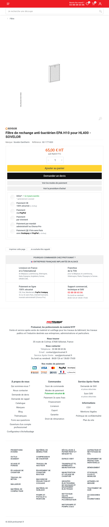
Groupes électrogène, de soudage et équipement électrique (66, 485)
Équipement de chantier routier (41, 472)
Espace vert (65, 458)
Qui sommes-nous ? (20, 386)
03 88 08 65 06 (75, 292)
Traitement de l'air (92, 489)
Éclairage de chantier (14, 471)
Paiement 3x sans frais (54, 397)
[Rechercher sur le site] (52, 11)
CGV (88, 407)
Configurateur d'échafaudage (20, 431)
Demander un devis (55, 175)
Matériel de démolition (40, 451)
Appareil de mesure (91, 482)
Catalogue (20, 403)
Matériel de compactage (14, 490)
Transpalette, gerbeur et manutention (66, 466)
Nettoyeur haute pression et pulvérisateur (66, 497)
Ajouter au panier (54, 168)
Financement (54, 402)
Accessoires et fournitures (91, 497)
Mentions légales (88, 411)
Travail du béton (14, 478)
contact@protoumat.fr (56, 352)
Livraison (54, 406)
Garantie (54, 414)
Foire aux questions (20, 420)
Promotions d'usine (14, 451)
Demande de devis (20, 394)
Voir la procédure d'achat (54, 188)
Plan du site (88, 420)
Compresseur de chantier (41, 458)
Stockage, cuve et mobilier (90, 474)
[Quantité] (55, 160)
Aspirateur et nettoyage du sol (92, 452)
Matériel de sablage (40, 489)
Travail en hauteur (39, 465)
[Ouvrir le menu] (8, 3)
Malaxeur (13, 484)
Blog (20, 411)
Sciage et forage (13, 465)
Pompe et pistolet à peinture (39, 497)
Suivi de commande (54, 386)
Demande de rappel (20, 399)
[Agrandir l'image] (100, 118)
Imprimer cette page (15, 249)
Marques (20, 407)
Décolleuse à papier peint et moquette (66, 452)
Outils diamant (12, 458)
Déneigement (91, 467)
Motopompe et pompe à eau (66, 506)
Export (55, 410)
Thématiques (20, 416)
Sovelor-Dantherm (22, 142)
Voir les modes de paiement (54, 183)
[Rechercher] (100, 11)
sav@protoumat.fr (63, 355)
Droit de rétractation (54, 419)
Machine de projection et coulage (41, 481)
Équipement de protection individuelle (92, 461)
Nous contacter (20, 390)
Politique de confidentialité (88, 416)
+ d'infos (33, 206)
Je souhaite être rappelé (39, 249)
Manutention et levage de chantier (66, 474)
